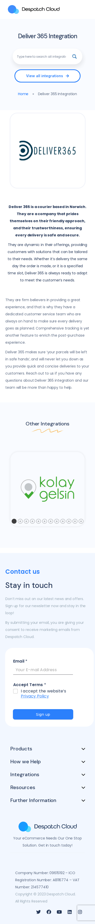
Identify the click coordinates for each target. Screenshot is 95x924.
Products (21, 748)
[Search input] (41, 56)
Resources (22, 787)
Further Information (33, 800)
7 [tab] (50, 522)
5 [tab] (38, 522)
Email (20, 661)
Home (23, 93)
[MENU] (84, 9)
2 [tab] (20, 522)
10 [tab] (68, 522)
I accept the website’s (43, 694)
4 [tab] (32, 522)
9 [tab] (62, 522)
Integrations (24, 774)
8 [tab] (56, 522)
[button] (47, 76)
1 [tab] (14, 522)
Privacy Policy (35, 696)
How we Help (25, 761)
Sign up (43, 714)
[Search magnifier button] (74, 56)
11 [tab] (75, 522)
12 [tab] (81, 522)
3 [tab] (26, 522)
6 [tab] (44, 522)
